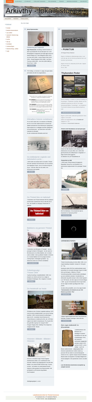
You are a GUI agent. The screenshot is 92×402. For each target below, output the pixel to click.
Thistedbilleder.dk (75, 156)
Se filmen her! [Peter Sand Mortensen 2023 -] (66, 320)
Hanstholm (15, 18)
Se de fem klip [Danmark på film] (66, 215)
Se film (8, 39)
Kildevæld (18, 1)
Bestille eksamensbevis (12, 30)
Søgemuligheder (72, 1)
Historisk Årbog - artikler (12, 48)
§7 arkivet (28, 1)
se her (39, 381)
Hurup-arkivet (8, 18)
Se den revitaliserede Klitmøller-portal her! (37, 133)
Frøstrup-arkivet (24, 18)
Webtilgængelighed (32, 381)
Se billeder (9, 44)
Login (8, 51)
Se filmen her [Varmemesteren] (66, 294)
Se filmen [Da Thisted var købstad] (31, 219)
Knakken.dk (80, 119)
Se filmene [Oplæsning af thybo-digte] (31, 65)
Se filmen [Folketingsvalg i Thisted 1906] (31, 281)
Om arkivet (83, 1)
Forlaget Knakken (39, 1)
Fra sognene (52, 1)
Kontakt (8, 28)
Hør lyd (8, 41)
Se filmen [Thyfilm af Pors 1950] (65, 189)
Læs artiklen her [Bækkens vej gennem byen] (33, 263)
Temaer (61, 1)
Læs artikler (9, 32)
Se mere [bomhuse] (31, 171)
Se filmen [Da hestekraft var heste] (31, 329)
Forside (9, 1)
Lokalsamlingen (10, 46)
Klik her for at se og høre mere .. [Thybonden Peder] (71, 112)
